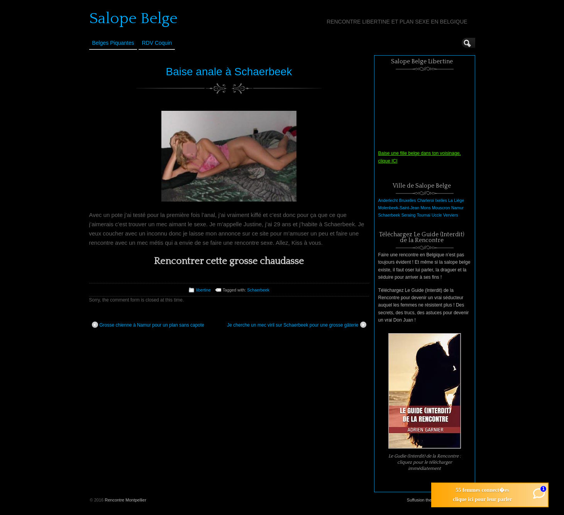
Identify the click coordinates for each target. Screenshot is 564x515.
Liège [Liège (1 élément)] (459, 200)
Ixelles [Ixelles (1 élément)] (441, 200)
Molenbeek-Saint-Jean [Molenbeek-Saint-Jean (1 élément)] (399, 207)
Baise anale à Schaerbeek (229, 72)
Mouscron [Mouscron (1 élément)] (441, 207)
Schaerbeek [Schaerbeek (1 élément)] (389, 215)
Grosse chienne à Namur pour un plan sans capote (148, 325)
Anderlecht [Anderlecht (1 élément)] (388, 200)
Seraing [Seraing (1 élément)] (408, 215)
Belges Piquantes (113, 43)
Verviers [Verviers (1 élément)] (450, 215)
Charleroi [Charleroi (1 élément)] (425, 200)
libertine (203, 290)
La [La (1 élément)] (450, 200)
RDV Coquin (157, 43)
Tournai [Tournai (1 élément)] (423, 215)
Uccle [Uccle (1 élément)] (437, 215)
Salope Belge (133, 18)
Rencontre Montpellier (125, 500)
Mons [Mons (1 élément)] (425, 207)
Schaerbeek (258, 290)
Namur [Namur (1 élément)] (457, 207)
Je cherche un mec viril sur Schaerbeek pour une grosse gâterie (296, 325)
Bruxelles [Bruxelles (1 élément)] (407, 200)
